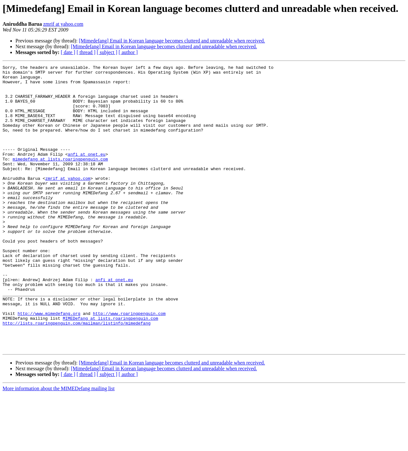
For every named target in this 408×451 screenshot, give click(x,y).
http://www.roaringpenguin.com (129, 363)
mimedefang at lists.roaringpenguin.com (60, 178)
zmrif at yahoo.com (63, 24)
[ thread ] (86, 52)
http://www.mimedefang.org (49, 363)
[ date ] (68, 52)
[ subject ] (107, 52)
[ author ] (128, 52)
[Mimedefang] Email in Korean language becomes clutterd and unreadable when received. (172, 40)
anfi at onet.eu (86, 172)
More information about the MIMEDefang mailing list (58, 445)
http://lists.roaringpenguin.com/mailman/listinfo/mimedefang (76, 375)
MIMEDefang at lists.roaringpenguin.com (110, 369)
